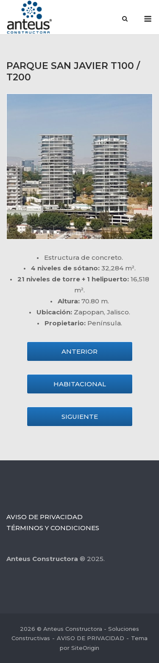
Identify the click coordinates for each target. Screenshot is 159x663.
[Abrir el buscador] (124, 19)
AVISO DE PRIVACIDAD (44, 517)
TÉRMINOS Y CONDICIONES (52, 528)
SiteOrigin (85, 647)
